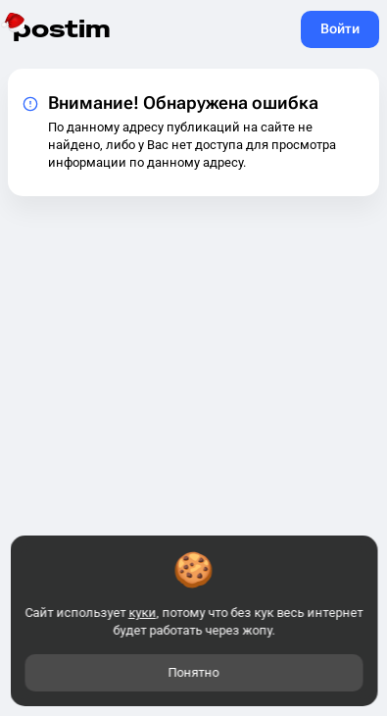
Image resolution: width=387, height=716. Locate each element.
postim (62, 29)
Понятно (194, 672)
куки (142, 612)
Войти (340, 28)
